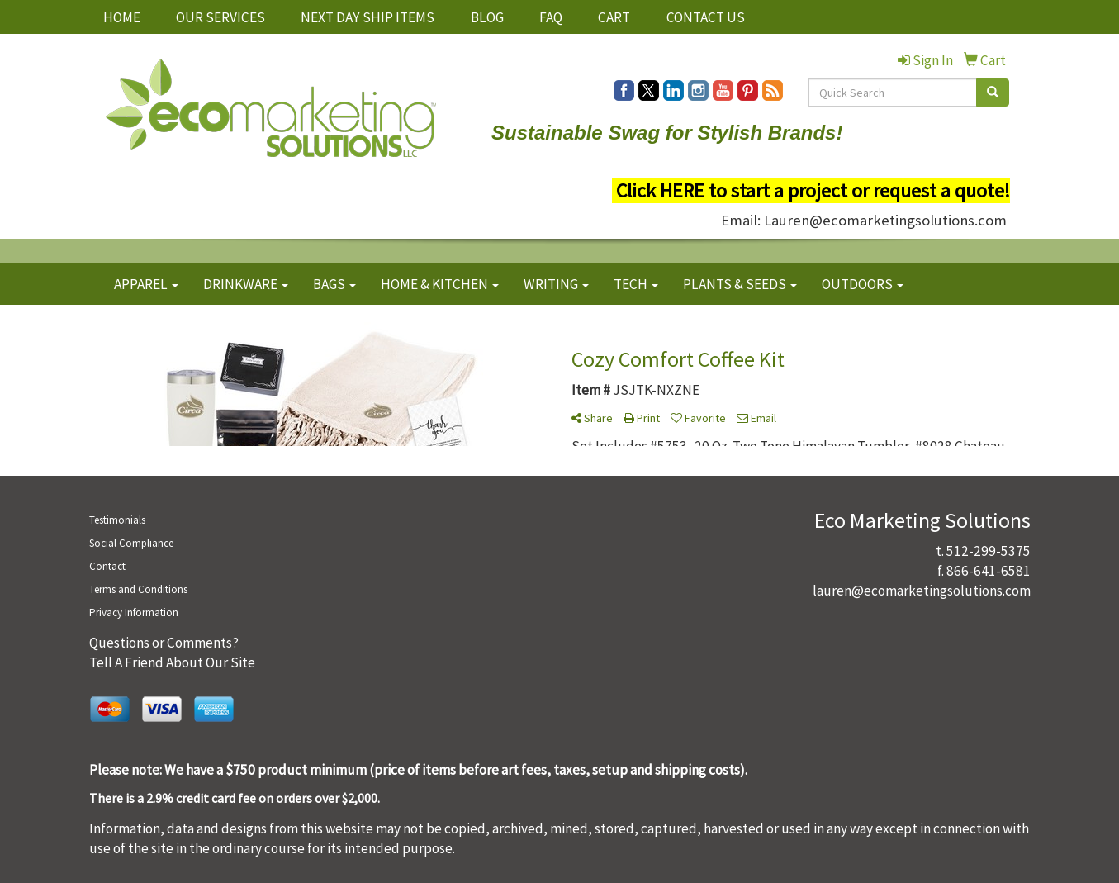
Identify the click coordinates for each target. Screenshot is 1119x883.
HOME (121, 17)
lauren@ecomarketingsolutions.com (922, 591)
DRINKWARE (245, 284)
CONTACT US (705, 17)
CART (614, 17)
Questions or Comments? (164, 643)
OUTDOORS (862, 284)
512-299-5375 (988, 551)
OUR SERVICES (220, 17)
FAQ (550, 17)
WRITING (556, 284)
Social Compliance (131, 543)
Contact (107, 566)
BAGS (334, 284)
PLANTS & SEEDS (740, 284)
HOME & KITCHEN (440, 284)
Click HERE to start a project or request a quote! (813, 190)
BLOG (487, 17)
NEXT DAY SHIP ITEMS (367, 17)
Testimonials (117, 520)
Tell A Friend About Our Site (172, 662)
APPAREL (146, 284)
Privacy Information (133, 612)
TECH (636, 284)
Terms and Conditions (138, 589)
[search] (992, 92)
